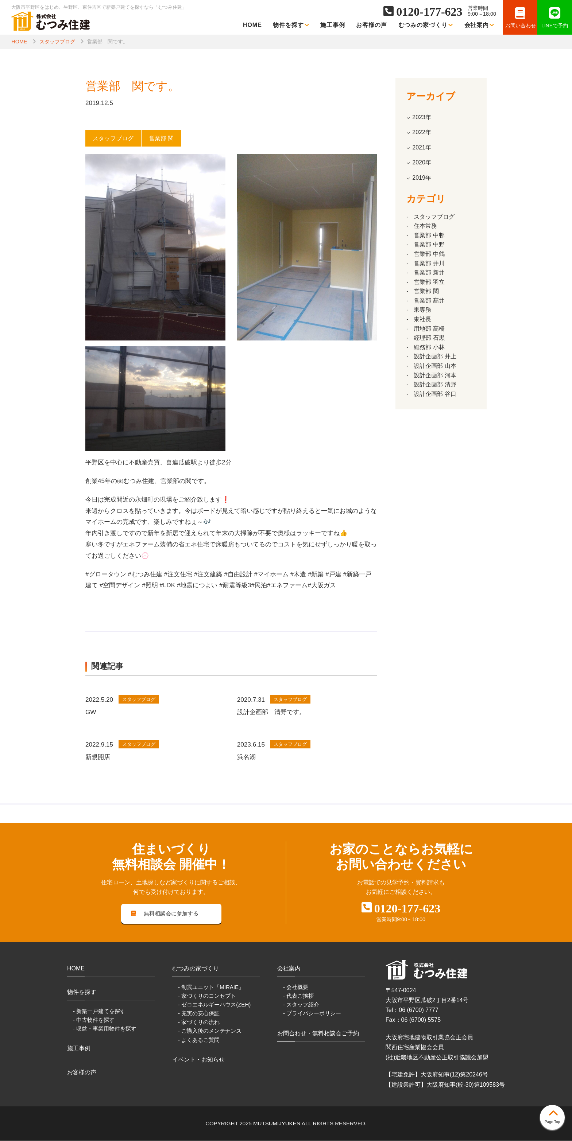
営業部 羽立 (429, 282)
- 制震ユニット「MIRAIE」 (211, 987)
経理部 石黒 (429, 338)
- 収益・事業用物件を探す (104, 1029)
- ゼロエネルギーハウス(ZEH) (214, 1005)
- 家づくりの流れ (199, 1023)
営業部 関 (426, 291)
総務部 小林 (429, 347)
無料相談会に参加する (165, 914)
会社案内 (479, 25)
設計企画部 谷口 (435, 394)
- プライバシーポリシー (312, 1014)
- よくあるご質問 (199, 1040)
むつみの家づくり (425, 25)
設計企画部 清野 (435, 384)
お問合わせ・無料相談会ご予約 (318, 1034)
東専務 (422, 310)
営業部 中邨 (429, 235)
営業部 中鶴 (429, 254)
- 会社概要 (295, 987)
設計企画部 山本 (435, 366)
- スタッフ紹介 (301, 1005)
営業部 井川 (429, 263)
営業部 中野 (429, 244)
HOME (252, 25)
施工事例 (332, 25)
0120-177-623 (429, 11)
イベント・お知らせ (198, 1060)
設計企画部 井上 (435, 356)
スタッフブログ (57, 41)
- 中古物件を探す (94, 1020)
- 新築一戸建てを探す (99, 1011)
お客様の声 (371, 25)
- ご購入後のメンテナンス (209, 1031)
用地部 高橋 (429, 329)
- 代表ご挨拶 (298, 996)
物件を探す (291, 25)
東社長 (422, 319)
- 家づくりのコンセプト (207, 996)
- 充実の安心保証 (199, 1014)
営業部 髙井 (429, 300)
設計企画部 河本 (435, 375)
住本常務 (425, 226)
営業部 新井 (429, 272)
